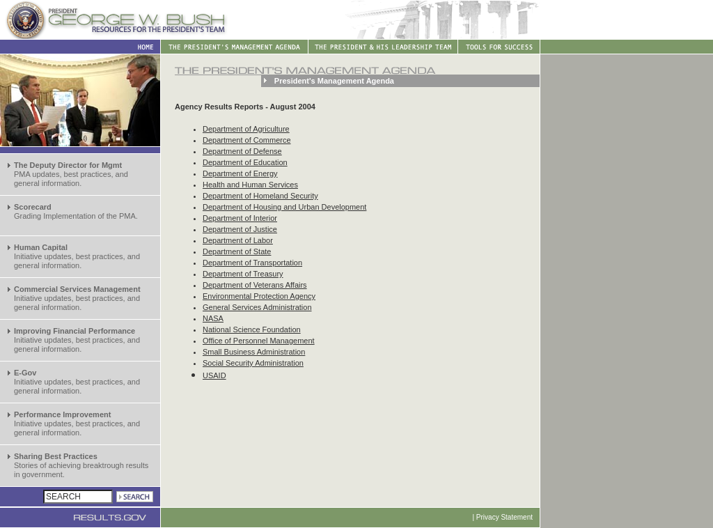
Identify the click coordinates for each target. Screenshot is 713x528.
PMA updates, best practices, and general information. (71, 174)
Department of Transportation (252, 262)
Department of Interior (240, 218)
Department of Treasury (243, 274)
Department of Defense (242, 151)
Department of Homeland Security (260, 196)
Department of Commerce (247, 140)
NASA (213, 318)
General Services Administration (257, 307)
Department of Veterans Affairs (255, 285)
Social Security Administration (253, 363)
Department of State (237, 251)
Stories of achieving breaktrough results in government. (81, 465)
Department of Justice (240, 229)
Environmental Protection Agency (259, 296)
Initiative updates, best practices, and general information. (77, 256)
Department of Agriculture (246, 129)
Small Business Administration (254, 352)
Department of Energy (240, 173)
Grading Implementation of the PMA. (76, 211)
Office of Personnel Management (259, 340)
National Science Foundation (252, 329)
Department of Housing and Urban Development (284, 207)
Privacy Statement (504, 517)
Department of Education (245, 162)
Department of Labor (238, 240)
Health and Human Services (250, 184)
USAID (214, 375)
